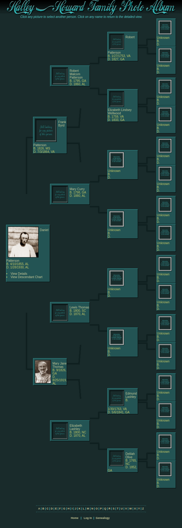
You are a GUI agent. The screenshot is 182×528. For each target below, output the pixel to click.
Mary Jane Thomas (59, 365)
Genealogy (103, 518)
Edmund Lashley (131, 395)
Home (74, 518)
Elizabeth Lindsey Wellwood (119, 111)
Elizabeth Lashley (75, 427)
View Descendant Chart (26, 277)
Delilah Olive (130, 455)
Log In (88, 518)
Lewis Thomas (79, 307)
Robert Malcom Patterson (76, 74)
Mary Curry (76, 189)
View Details (19, 273)
